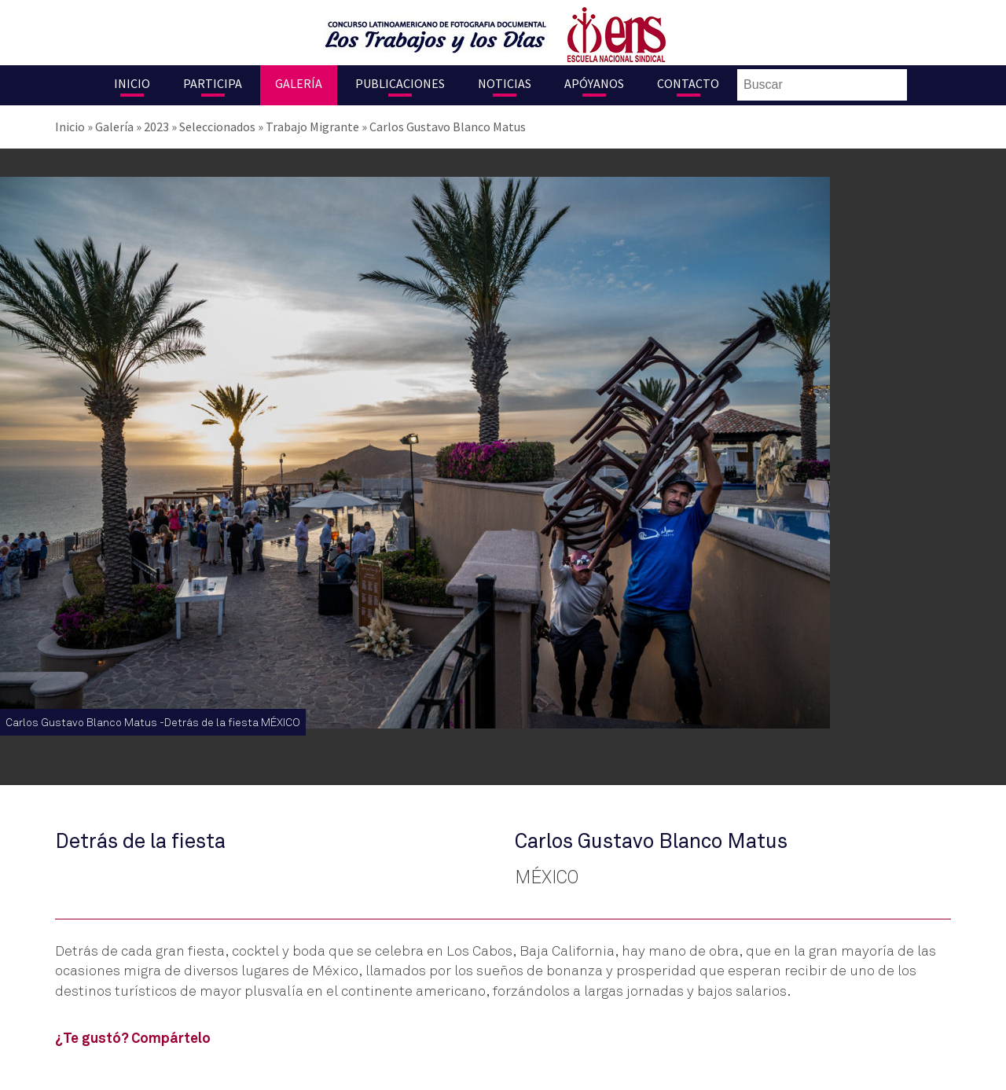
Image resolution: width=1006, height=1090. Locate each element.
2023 (156, 126)
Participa (212, 83)
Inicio (132, 83)
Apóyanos (594, 83)
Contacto (688, 83)
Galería (298, 83)
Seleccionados (217, 126)
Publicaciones (400, 83)
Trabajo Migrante (312, 126)
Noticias (504, 83)
